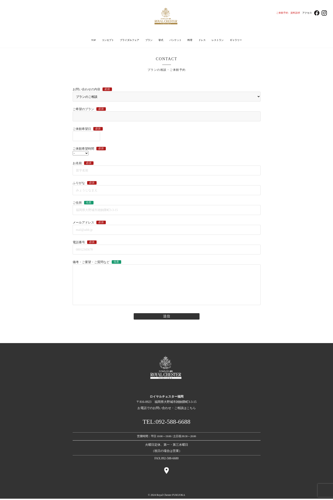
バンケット (175, 40)
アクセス (307, 12)
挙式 (160, 40)
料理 (189, 40)
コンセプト (108, 40)
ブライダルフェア (129, 40)
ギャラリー (236, 40)
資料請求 (295, 12)
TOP (93, 40)
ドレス (202, 40)
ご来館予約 (282, 12)
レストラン (218, 40)
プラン (149, 40)
